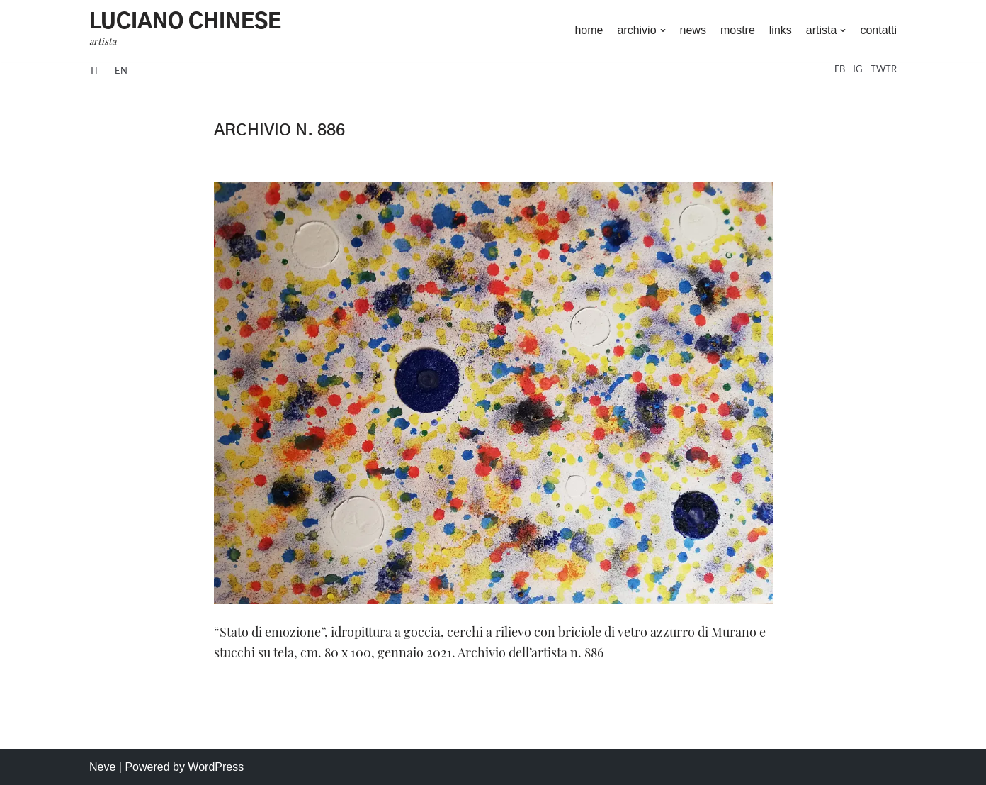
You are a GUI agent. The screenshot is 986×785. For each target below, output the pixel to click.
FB (840, 68)
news (693, 30)
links (780, 30)
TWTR (884, 68)
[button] (663, 30)
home (588, 30)
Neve (102, 767)
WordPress (216, 767)
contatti (878, 30)
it (95, 70)
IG (859, 68)
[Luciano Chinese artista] (185, 31)
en (121, 70)
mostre (737, 30)
